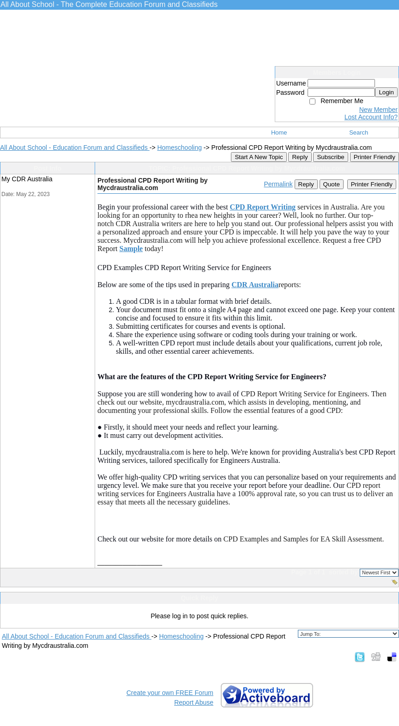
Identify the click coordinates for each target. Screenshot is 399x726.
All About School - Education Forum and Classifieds (75, 147)
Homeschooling (179, 147)
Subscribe (330, 157)
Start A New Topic (259, 157)
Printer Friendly (374, 157)
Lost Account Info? (371, 117)
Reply (300, 157)
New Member (378, 109)
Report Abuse (193, 702)
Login (386, 92)
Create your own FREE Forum (170, 692)
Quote (331, 184)
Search (358, 132)
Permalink (278, 184)
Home (279, 132)
